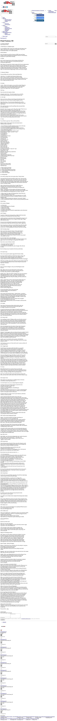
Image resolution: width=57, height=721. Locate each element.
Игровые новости (8, 19)
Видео (6, 26)
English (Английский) (51, 11)
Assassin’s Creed (29, 719)
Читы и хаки (5, 31)
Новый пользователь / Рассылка (38, 10)
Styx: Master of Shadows (21, 719)
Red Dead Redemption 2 (30, 717)
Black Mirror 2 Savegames (21, 717)
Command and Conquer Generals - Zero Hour (8, 717)
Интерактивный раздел (7, 32)
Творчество (7, 29)
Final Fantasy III (3, 38)
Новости (4, 18)
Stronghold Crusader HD (50, 717)
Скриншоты (7, 27)
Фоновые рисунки (8, 28)
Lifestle (6, 21)
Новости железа (8, 20)
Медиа (4, 25)
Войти (33, 12)
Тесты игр (7, 23)
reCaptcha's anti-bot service (25, 619)
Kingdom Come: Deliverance (40, 717)
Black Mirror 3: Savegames (5, 719)
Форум (6, 33)
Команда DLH (7, 34)
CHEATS (4, 623)
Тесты (4, 22)
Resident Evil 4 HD (35, 719)
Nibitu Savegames (13, 719)
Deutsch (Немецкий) (52, 12)
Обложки (6, 30)
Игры (4, 17)
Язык (56, 10)
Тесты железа (7, 24)
